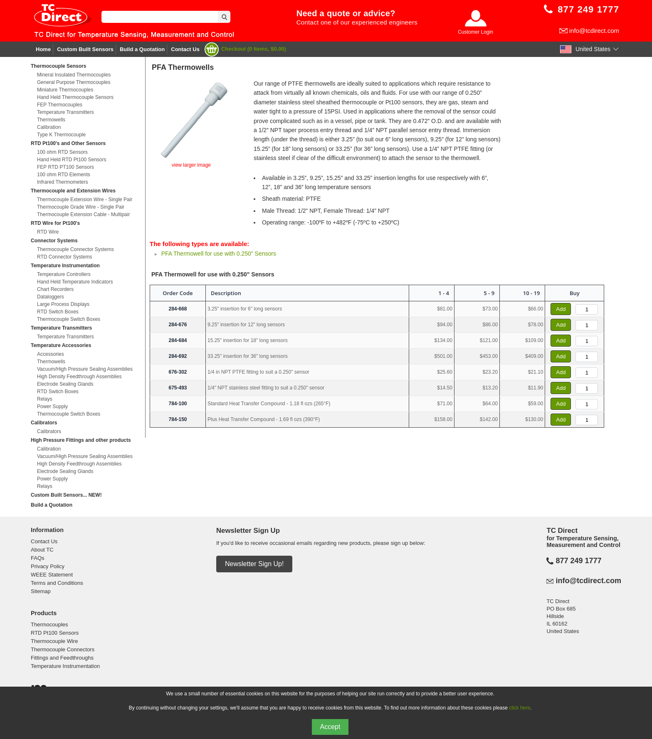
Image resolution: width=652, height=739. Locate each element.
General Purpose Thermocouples (74, 82)
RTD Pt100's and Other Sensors (68, 143)
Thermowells (51, 120)
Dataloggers (50, 297)
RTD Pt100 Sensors (55, 633)
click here (519, 708)
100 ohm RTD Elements (63, 174)
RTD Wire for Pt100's (55, 223)
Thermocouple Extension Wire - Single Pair (84, 199)
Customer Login (475, 32)
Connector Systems (54, 241)
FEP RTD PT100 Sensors (65, 167)
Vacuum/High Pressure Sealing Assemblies (85, 369)
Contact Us (185, 49)
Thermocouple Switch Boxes (68, 319)
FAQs (37, 558)
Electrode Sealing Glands (65, 384)
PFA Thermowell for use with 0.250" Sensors (218, 253)
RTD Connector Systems (64, 257)
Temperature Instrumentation (65, 266)
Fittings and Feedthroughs (62, 658)
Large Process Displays (63, 304)
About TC (42, 550)
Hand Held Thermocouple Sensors (75, 97)
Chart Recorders (55, 289)
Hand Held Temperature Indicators (75, 282)
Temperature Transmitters (65, 112)
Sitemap (41, 591)
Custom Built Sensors (85, 49)
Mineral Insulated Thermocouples (74, 75)
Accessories (50, 354)
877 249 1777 (578, 561)
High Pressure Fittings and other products (81, 440)
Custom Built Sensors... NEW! (66, 495)
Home (43, 49)
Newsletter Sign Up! (254, 563)
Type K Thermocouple (61, 135)
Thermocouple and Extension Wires (73, 191)
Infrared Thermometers (62, 182)
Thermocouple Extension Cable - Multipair (83, 214)
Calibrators (44, 423)
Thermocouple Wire (54, 641)
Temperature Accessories (61, 345)
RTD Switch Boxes (58, 312)
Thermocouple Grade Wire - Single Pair (80, 207)
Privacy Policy (47, 566)
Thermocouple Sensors (58, 66)
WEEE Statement (52, 574)
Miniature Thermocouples (65, 90)
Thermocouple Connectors (62, 649)
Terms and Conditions (57, 583)
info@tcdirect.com (594, 30)
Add (561, 309)
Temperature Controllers (64, 274)
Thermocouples (49, 624)
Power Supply (52, 406)
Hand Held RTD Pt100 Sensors (71, 160)
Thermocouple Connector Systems (75, 249)
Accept (330, 726)
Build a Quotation (142, 49)
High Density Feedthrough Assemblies (79, 376)
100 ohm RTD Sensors (62, 152)
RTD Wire (48, 232)
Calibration (49, 127)
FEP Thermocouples (59, 105)
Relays (44, 399)
